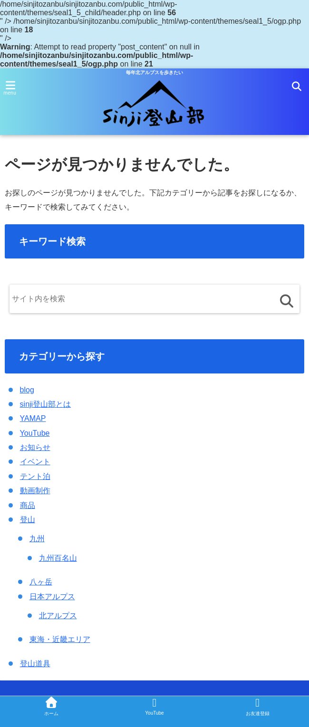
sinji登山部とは (45, 404)
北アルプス (58, 616)
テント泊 (35, 476)
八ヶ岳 (40, 582)
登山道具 (35, 664)
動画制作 (35, 491)
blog (27, 390)
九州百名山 (58, 558)
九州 (37, 539)
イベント (35, 462)
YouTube (35, 433)
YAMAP (33, 418)
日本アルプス (52, 597)
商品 (27, 505)
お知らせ (35, 447)
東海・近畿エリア (59, 640)
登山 (27, 520)
